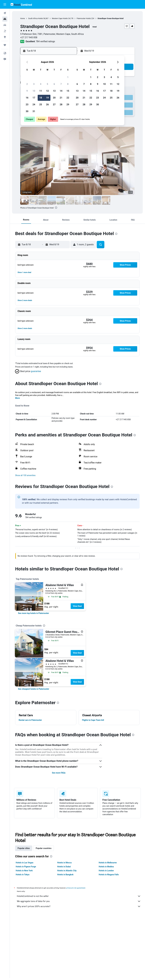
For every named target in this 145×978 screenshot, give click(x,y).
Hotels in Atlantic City (66, 870)
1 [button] (67, 77)
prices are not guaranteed (75, 888)
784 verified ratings (45, 41)
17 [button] (34, 97)
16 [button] (27, 97)
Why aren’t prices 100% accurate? (79, 906)
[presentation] (56, 207)
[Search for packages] (4, 31)
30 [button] (27, 111)
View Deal (77, 606)
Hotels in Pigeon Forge (26, 866)
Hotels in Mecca (64, 862)
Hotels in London (106, 870)
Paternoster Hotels (84, 18)
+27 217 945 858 (28, 37)
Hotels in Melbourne (108, 862)
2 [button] (27, 84)
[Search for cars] (4, 25)
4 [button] (40, 84)
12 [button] (47, 91)
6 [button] (54, 84)
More (17, 398)
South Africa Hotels (35, 18)
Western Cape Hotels (60, 18)
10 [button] (34, 91)
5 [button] (47, 84)
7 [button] (61, 84)
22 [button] (68, 97)
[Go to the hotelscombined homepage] (21, 4)
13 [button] (54, 91)
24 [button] (34, 104)
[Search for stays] (4, 19)
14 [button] (61, 91)
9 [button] (27, 91)
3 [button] (33, 84)
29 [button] (68, 104)
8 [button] (67, 84)
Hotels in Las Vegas (24, 862)
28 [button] (61, 104)
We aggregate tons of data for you (79, 901)
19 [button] (47, 97)
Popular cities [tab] (24, 848)
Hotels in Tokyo (22, 874)
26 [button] (47, 104)
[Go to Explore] (4, 37)
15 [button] (68, 91)
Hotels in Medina (106, 866)
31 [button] (34, 111)
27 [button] (54, 104)
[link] (33, 613)
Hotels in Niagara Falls (109, 874)
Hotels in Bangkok (65, 874)
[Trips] (4, 45)
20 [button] (54, 97)
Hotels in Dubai (64, 866)
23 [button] (27, 104)
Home (22, 18)
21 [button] (61, 97)
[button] (5, 4)
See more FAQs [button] (59, 773)
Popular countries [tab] (43, 848)
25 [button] (40, 104)
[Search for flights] (4, 13)
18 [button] (40, 97)
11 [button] (40, 91)
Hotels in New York (24, 870)
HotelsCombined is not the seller (79, 896)
